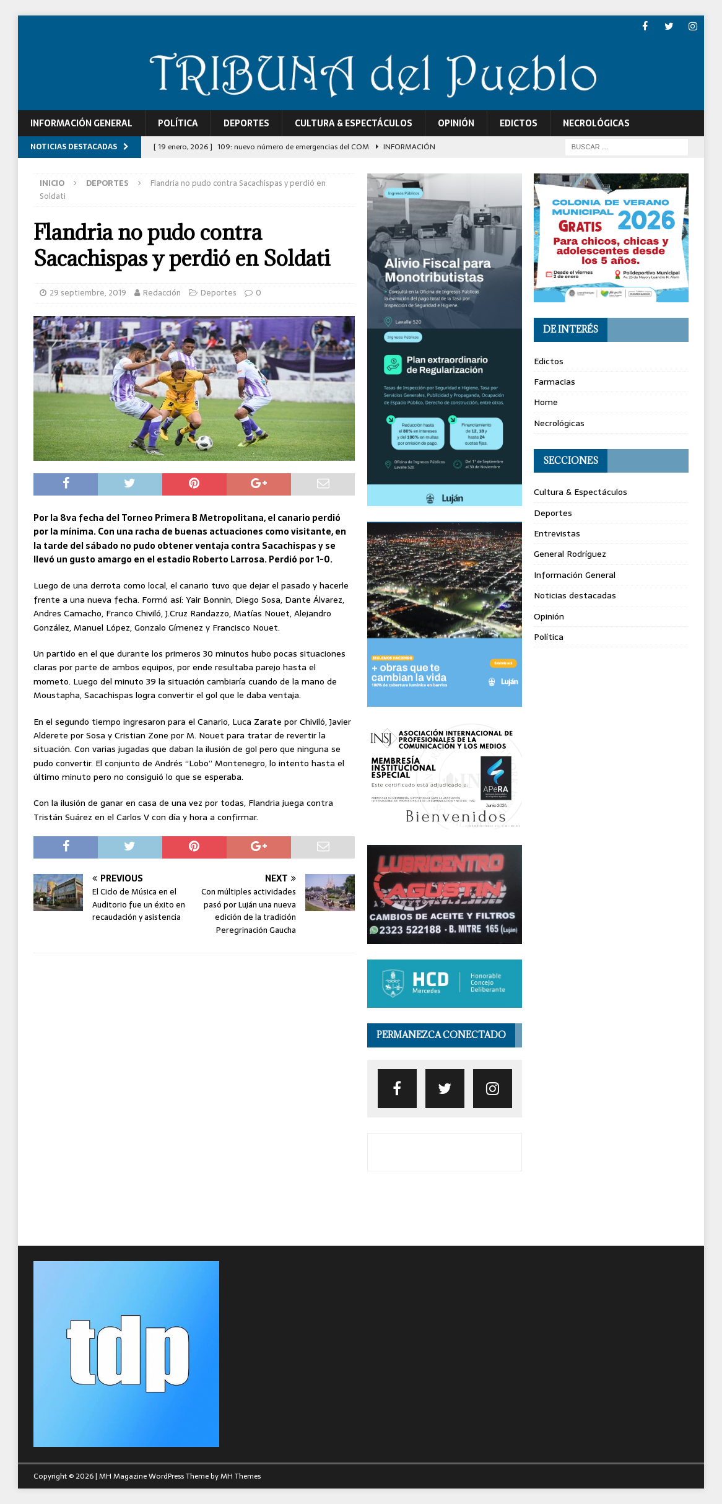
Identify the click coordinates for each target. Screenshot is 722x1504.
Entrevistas (557, 533)
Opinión (456, 123)
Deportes (246, 123)
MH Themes (240, 1475)
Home (546, 402)
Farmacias (554, 381)
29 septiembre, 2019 (88, 292)
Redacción (162, 292)
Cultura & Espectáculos (353, 123)
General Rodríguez (570, 554)
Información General (81, 123)
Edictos (518, 123)
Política (178, 123)
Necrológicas (596, 123)
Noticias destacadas (575, 595)
